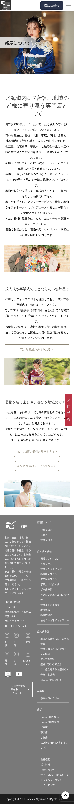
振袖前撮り (46, 615)
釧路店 (44, 737)
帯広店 (44, 732)
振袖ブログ (46, 540)
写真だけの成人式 (49, 584)
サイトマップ (47, 785)
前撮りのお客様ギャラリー (54, 620)
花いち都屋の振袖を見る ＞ (37, 349)
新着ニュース (47, 535)
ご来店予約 (46, 589)
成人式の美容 (47, 659)
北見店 (44, 727)
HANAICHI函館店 (49, 722)
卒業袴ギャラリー (49, 698)
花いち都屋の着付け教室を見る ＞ (37, 451)
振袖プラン (46, 563)
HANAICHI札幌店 (49, 717)
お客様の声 (46, 529)
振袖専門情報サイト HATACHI (18, 689)
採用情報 (45, 764)
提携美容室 (46, 610)
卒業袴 (40, 691)
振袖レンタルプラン (51, 569)
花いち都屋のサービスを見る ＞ (37, 465)
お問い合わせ (47, 769)
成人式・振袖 (44, 551)
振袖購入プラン (48, 574)
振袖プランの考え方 (51, 664)
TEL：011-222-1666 (16, 626)
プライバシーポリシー (52, 780)
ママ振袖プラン (48, 579)
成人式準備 (43, 631)
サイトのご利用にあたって (54, 775)
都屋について (44, 522)
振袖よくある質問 (49, 605)
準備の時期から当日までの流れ (54, 641)
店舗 (39, 709)
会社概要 (45, 759)
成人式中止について (51, 679)
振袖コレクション (49, 558)
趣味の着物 (52, 5)
